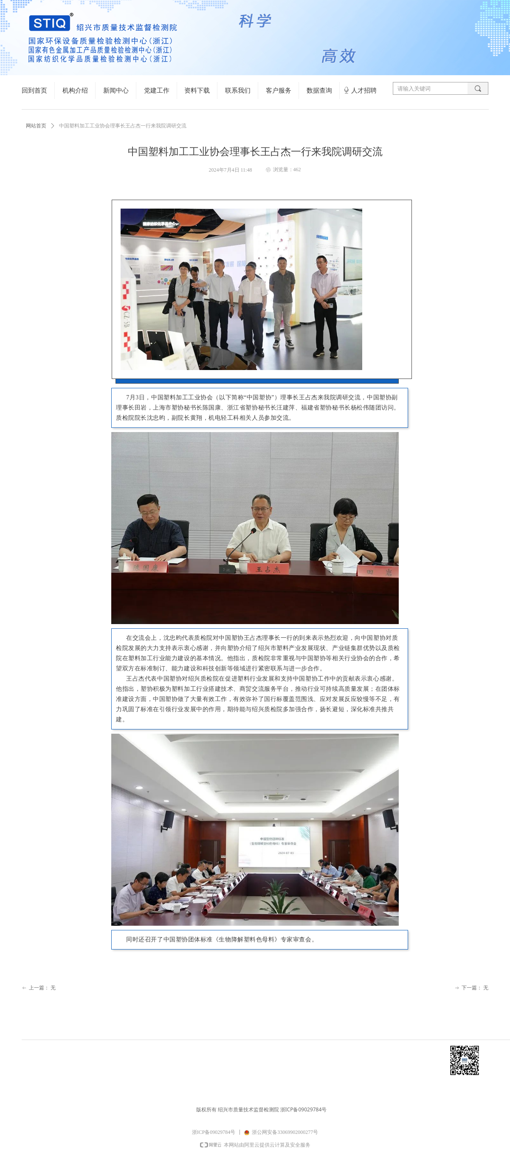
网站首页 (36, 126)
